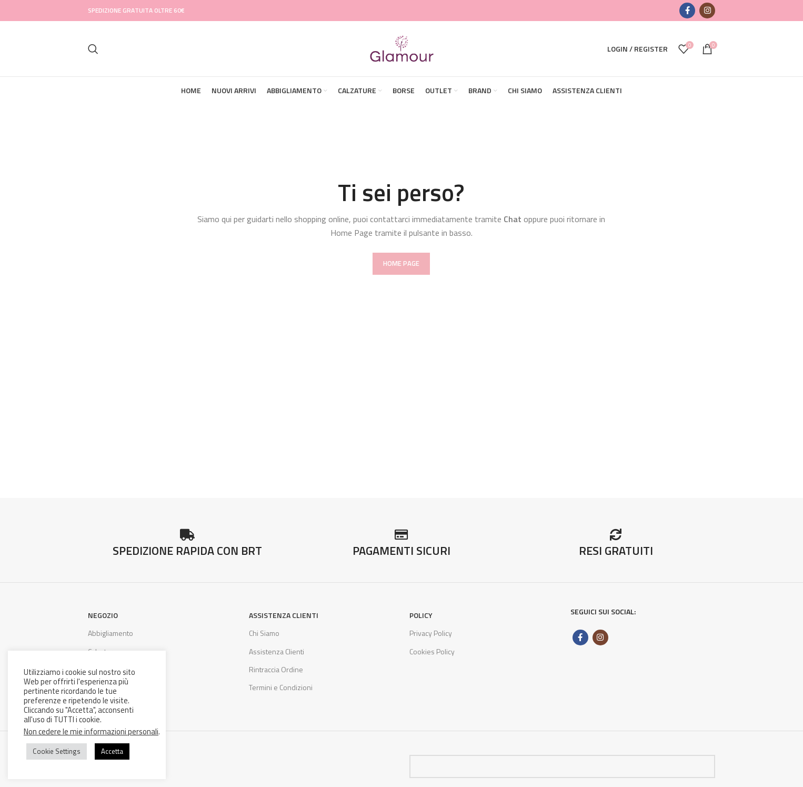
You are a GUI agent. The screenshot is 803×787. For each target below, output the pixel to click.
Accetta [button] (112, 751)
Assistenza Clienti (276, 651)
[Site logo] (402, 47)
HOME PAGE (401, 263)
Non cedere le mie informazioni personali (91, 731)
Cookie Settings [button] (57, 751)
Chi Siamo (264, 633)
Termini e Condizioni (281, 687)
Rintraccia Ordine (276, 669)
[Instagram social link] (707, 10)
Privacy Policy (430, 633)
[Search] (93, 48)
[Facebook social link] (687, 10)
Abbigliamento (110, 633)
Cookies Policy (432, 651)
